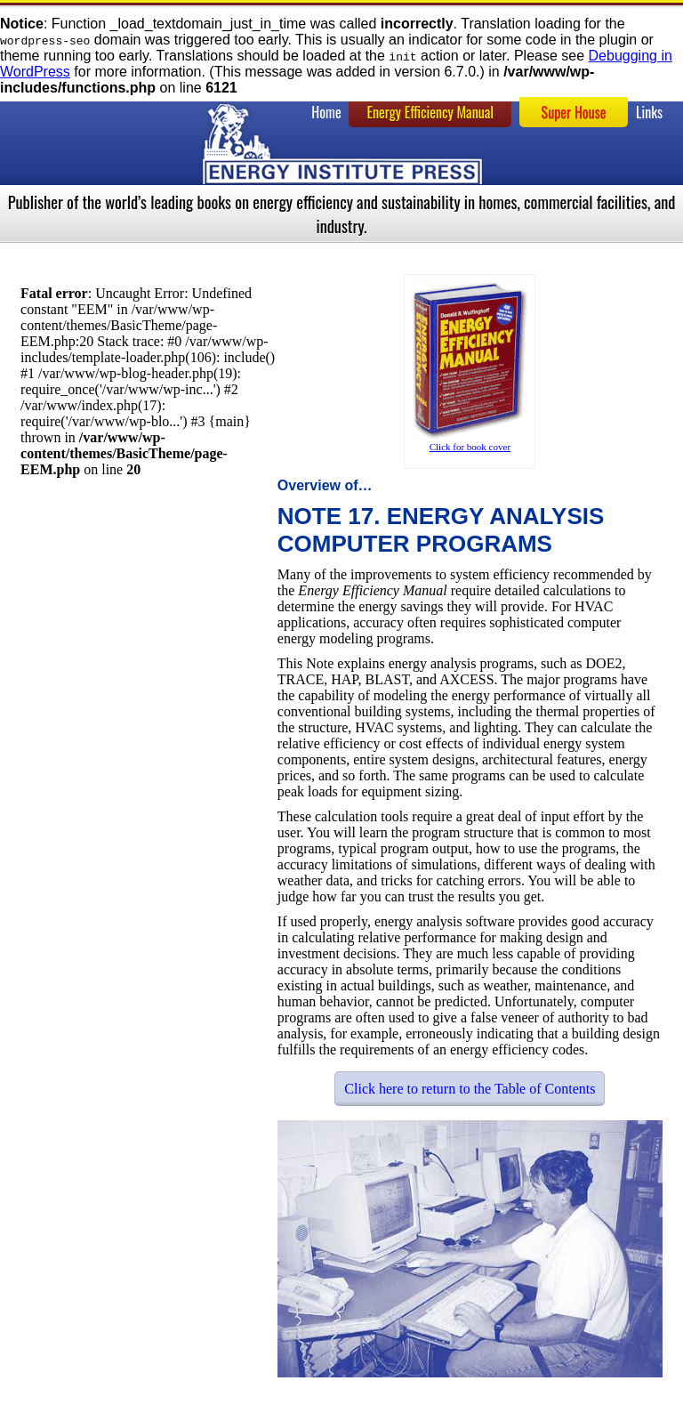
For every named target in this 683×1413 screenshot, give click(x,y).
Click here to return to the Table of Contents (469, 1088)
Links (649, 112)
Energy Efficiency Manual (430, 112)
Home (326, 112)
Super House (574, 112)
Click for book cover (470, 446)
